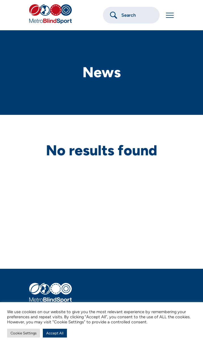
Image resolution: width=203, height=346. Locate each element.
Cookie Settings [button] (23, 333)
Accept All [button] (55, 333)
